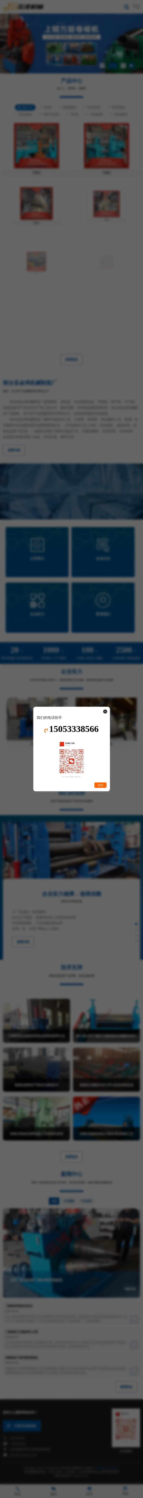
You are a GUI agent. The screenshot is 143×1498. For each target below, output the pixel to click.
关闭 (100, 785)
